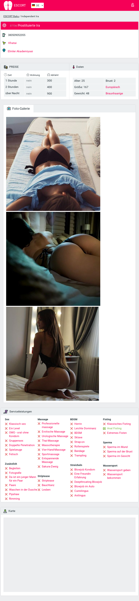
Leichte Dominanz (85, 428)
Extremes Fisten (117, 433)
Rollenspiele (81, 446)
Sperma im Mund (117, 447)
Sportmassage (50, 454)
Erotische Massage (53, 431)
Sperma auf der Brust (119, 451)
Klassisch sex (17, 423)
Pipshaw (14, 494)
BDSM (78, 433)
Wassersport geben (118, 470)
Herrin (78, 423)
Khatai (10, 43)
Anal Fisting (114, 428)
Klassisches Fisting (119, 423)
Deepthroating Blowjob (88, 482)
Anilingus (80, 495)
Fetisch (13, 454)
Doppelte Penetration (22, 445)
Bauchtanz (48, 485)
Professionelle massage (50, 425)
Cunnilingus (81, 491)
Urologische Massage (55, 436)
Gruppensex (16, 440)
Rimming (14, 498)
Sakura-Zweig (50, 466)
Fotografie (15, 472)
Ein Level (14, 428)
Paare (12, 485)
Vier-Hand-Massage (54, 449)
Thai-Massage (50, 440)
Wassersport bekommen (115, 476)
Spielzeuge (15, 449)
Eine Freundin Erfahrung (82, 475)
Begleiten (14, 468)
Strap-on (79, 442)
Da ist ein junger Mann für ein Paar (22, 478)
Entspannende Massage (50, 460)
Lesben (46, 489)
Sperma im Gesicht (118, 456)
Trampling (80, 455)
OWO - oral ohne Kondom (19, 434)
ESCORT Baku (11, 16)
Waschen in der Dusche (23, 489)
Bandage (79, 451)
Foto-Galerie (18, 108)
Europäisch (113, 87)
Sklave (78, 437)
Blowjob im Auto (84, 486)
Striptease (48, 480)
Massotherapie (51, 445)
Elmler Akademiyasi (18, 50)
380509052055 (16, 35)
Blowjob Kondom (84, 469)
